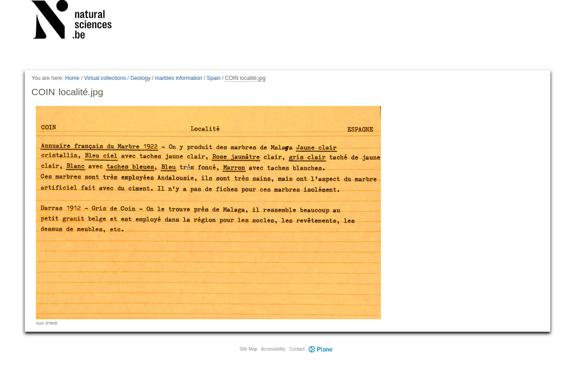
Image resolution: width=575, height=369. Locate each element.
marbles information (178, 78)
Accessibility (273, 349)
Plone (321, 349)
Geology (140, 78)
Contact (297, 349)
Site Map (248, 349)
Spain (214, 78)
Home (72, 78)
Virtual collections (105, 78)
